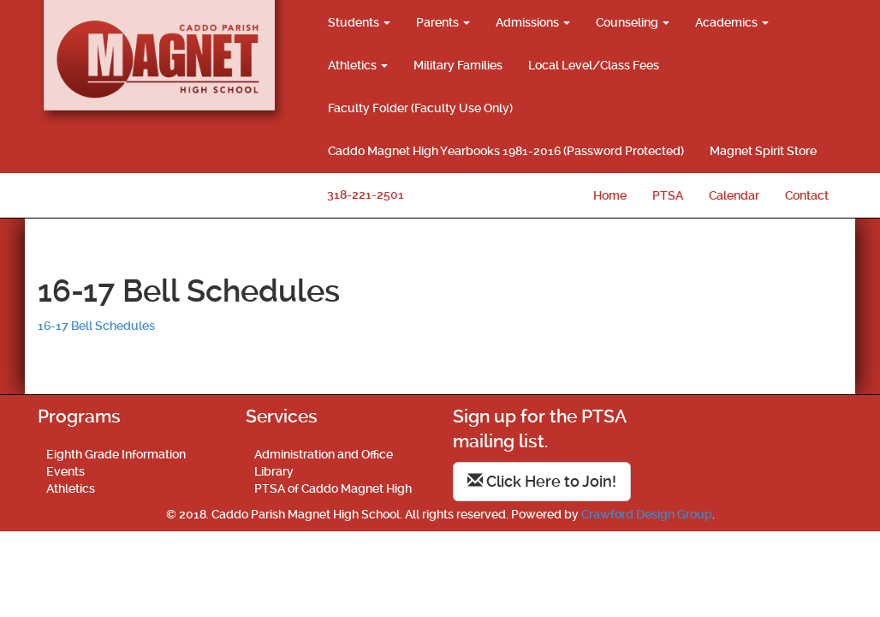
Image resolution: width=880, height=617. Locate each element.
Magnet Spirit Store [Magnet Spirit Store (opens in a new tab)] (763, 151)
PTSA (667, 195)
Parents (443, 22)
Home (610, 195)
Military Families (457, 65)
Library (274, 471)
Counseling (632, 22)
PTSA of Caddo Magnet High (333, 488)
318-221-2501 (365, 194)
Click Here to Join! (541, 481)
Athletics (358, 65)
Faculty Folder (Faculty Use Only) (420, 108)
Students (359, 22)
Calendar (734, 195)
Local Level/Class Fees (593, 65)
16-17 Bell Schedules (96, 325)
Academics (732, 22)
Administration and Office (323, 454)
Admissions (533, 22)
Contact (807, 195)
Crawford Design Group (646, 514)
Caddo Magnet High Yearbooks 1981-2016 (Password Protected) (506, 151)
